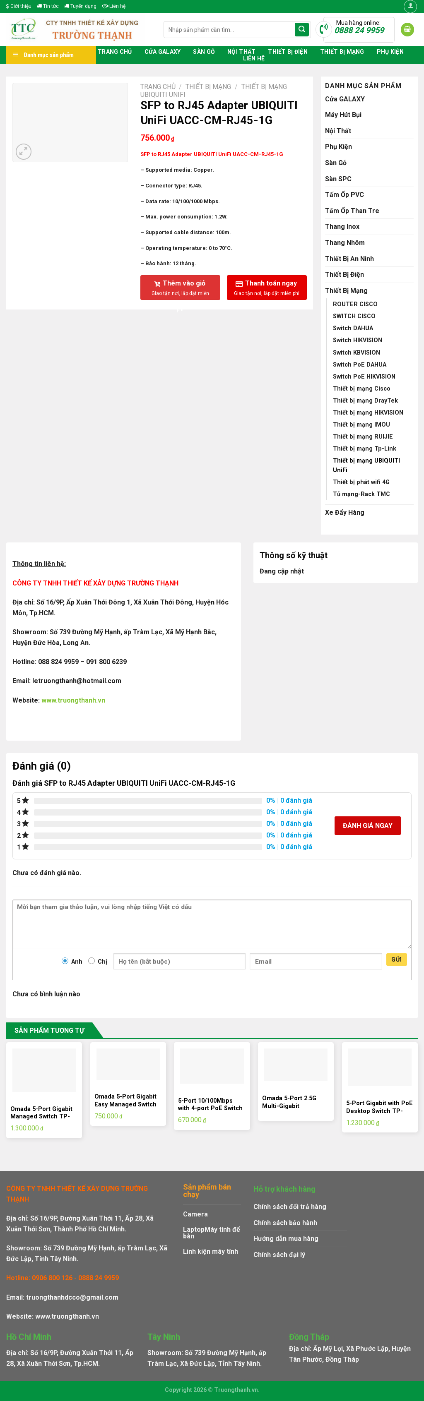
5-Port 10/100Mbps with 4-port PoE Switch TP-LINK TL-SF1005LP (210, 1108)
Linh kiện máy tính (210, 1251)
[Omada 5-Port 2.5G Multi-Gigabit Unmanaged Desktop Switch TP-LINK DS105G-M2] (296, 1064)
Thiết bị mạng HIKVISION (368, 412)
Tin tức (48, 6)
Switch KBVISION (356, 352)
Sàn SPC (338, 179)
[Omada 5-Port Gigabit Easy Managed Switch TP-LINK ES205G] (128, 1064)
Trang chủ (115, 51)
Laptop (194, 1229)
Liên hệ (113, 6)
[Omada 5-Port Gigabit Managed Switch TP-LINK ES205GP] (44, 1070)
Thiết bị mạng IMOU (361, 424)
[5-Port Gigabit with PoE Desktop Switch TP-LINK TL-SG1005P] (380, 1067)
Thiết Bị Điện (288, 51)
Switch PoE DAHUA (359, 364)
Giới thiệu (18, 6)
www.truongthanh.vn (73, 700)
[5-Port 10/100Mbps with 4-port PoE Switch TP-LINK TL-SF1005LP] (211, 1066)
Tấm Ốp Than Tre (352, 211)
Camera (195, 1214)
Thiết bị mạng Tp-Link (364, 448)
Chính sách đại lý (279, 1255)
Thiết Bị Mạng (342, 51)
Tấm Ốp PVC (344, 195)
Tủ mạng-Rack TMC (361, 494)
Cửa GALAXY (163, 51)
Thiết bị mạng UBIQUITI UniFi (366, 465)
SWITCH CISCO (354, 316)
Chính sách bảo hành (285, 1223)
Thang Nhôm (345, 243)
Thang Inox (342, 226)
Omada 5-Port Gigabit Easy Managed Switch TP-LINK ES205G (125, 1104)
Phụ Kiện (390, 51)
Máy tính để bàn (211, 1233)
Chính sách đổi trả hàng (289, 1207)
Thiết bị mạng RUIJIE (363, 436)
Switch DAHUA (353, 328)
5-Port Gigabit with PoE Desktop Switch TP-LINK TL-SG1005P (379, 1111)
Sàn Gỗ (204, 51)
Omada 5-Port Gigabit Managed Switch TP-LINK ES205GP (41, 1117)
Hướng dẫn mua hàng (285, 1239)
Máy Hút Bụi (343, 115)
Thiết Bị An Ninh (349, 259)
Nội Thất (241, 51)
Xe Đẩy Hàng (344, 512)
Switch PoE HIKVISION (364, 376)
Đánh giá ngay (368, 826)
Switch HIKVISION (357, 340)
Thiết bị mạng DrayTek (365, 400)
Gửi (396, 959)
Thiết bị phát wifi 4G (361, 482)
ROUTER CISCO (355, 304)
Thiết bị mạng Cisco (361, 388)
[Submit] (302, 30)
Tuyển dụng (80, 6)
